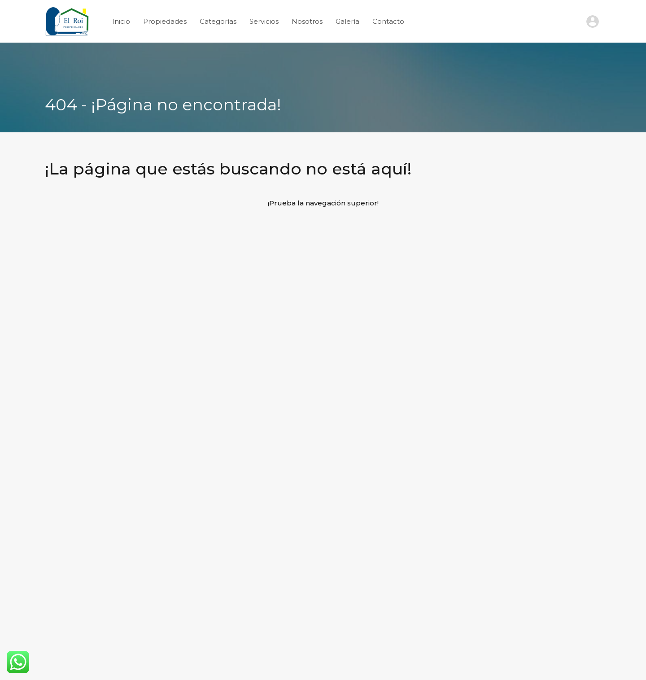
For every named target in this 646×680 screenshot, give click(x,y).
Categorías (218, 21)
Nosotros (307, 21)
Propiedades (165, 21)
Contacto (388, 21)
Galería (347, 21)
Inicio (121, 21)
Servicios (264, 21)
